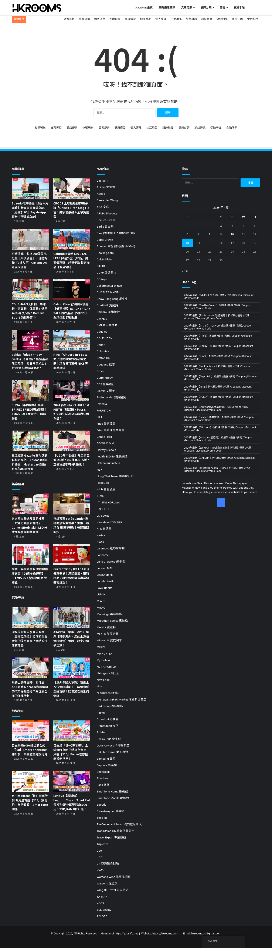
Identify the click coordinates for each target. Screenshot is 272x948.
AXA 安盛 (103, 207)
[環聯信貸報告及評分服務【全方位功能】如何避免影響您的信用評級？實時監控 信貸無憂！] (30, 617)
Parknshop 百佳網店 (110, 706)
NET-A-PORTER (106, 666)
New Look (103, 679)
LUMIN (101, 594)
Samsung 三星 (106, 758)
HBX (99, 469)
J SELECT (103, 509)
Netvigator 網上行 (108, 673)
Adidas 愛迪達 (106, 187)
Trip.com (102, 844)
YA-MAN (102, 896)
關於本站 (239, 7)
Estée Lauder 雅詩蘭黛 (111, 397)
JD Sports (103, 515)
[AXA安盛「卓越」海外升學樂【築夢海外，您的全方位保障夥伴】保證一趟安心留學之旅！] (71, 617)
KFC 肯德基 (104, 528)
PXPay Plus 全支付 (109, 739)
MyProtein (103, 660)
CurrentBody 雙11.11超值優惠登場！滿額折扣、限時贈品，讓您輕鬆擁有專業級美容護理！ (71, 575)
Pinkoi (101, 712)
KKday (101, 535)
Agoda (101, 193)
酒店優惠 (99, 19)
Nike (99, 686)
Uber (100, 850)
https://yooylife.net (126, 933)
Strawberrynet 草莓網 (110, 811)
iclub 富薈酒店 (106, 489)
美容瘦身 (130, 19)
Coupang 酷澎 (106, 364)
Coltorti (101, 344)
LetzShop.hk (105, 574)
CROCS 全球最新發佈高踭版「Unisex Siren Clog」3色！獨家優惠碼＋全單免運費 (71, 210)
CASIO (101, 266)
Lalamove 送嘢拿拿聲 (111, 548)
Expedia (102, 404)
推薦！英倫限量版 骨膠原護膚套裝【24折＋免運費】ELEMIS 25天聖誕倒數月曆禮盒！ (30, 575)
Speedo (101, 804)
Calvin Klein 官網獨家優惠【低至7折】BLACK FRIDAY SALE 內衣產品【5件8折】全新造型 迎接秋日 (71, 311)
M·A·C (101, 601)
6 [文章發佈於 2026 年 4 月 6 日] (187, 234)
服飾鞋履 (191, 19)
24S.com (102, 180)
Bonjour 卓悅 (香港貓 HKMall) (116, 246)
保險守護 (237, 19)
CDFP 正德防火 (106, 272)
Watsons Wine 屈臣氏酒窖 (114, 876)
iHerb (100, 496)
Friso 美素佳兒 (106, 423)
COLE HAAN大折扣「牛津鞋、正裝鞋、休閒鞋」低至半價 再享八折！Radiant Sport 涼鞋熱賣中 (29, 311)
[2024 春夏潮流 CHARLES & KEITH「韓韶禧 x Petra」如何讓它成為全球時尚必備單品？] (71, 390)
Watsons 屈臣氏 (107, 883)
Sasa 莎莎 (103, 785)
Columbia (103, 351)
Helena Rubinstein (108, 463)
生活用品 (176, 19)
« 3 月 (185, 271)
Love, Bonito (104, 587)
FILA (100, 417)
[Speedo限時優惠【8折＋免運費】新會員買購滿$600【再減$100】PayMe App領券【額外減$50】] (30, 188)
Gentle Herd (104, 436)
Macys (101, 607)
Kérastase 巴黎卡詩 (109, 522)
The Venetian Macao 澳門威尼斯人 (119, 824)
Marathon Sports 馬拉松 (112, 620)
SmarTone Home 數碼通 (112, 791)
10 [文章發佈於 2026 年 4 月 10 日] (232, 234)
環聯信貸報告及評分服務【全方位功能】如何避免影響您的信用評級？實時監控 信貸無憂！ (29, 638)
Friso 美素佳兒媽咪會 (111, 430)
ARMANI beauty (107, 213)
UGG (99, 857)
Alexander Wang (107, 200)
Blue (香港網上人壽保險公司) (116, 233)
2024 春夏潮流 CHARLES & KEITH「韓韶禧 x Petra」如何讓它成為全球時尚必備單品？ (71, 411)
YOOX (100, 903)
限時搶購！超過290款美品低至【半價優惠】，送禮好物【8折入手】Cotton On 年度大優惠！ (29, 260)
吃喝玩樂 (114, 19)
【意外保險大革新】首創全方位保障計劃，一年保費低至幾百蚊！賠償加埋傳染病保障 (71, 689)
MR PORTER (104, 653)
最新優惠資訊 (167, 7)
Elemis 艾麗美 (106, 390)
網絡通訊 (222, 19)
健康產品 (145, 19)
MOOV (101, 647)
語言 (222, 7)
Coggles (102, 331)
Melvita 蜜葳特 (106, 627)
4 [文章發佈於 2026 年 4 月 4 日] (243, 225)
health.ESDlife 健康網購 (112, 456)
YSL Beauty (104, 909)
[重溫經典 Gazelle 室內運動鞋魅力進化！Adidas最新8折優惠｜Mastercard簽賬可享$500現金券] (30, 441)
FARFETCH (104, 410)
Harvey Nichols (106, 450)
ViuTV (100, 870)
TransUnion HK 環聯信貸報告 (116, 831)
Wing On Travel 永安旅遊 (113, 890)
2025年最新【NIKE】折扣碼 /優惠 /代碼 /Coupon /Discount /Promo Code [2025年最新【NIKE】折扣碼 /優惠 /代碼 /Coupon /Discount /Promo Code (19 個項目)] (218, 388)
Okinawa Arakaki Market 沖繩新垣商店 (121, 699)
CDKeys (102, 279)
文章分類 (186, 7)
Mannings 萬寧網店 (109, 614)
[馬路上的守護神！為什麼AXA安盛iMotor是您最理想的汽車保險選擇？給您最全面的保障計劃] (30, 667)
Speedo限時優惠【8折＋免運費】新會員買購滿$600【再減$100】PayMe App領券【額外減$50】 (30, 210)
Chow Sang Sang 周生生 (112, 298)
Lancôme (103, 555)
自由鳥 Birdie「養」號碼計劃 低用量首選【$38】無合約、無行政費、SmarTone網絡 (30, 802)
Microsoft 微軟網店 (109, 640)
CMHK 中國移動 (107, 325)
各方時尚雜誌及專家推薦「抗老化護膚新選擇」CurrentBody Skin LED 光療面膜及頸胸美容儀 (29, 525)
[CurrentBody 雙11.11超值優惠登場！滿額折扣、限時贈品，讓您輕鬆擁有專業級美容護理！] (71, 554)
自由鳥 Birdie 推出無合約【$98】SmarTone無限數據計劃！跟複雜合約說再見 (29, 749)
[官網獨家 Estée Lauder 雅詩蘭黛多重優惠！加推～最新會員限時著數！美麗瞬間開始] (71, 503)
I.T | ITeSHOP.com (108, 502)
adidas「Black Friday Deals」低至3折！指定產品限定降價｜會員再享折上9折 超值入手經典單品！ (30, 361)
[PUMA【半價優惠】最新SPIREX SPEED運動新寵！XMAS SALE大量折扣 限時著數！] (30, 390)
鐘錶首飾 (206, 19)
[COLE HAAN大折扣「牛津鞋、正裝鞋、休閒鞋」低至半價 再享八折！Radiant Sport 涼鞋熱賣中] (30, 289)
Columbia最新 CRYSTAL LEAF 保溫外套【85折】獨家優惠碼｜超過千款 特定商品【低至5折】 (71, 260)
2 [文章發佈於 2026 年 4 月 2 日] (221, 225)
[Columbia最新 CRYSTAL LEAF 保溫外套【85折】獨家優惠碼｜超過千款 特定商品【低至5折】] (71, 239)
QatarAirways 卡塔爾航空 (113, 745)
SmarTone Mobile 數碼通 (113, 798)
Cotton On (103, 358)
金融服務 (252, 19)
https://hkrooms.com (165, 933)
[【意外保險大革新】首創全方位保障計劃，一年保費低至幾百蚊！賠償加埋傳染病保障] (71, 667)
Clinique (102, 318)
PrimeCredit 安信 (108, 725)
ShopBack (103, 771)
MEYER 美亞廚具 (108, 633)
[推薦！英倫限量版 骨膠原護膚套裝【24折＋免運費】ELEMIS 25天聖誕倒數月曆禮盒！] (30, 554)
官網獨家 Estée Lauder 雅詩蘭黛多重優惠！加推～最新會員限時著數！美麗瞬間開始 (71, 525)
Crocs (100, 371)
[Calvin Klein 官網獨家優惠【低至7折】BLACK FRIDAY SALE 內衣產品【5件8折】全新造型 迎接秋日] (71, 289)
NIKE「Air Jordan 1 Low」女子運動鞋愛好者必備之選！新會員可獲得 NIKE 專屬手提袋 (71, 361)
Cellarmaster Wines (109, 285)
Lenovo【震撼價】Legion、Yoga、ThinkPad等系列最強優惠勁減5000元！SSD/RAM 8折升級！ (71, 802)
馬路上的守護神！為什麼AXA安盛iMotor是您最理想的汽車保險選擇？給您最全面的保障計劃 (30, 689)
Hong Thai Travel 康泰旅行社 (115, 476)
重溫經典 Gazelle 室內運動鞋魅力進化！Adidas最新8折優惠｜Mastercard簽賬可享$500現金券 (29, 462)
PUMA (101, 732)
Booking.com (105, 252)
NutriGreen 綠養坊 (108, 693)
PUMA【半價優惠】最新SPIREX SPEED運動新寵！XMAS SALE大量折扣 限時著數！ (29, 411)
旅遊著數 (69, 19)
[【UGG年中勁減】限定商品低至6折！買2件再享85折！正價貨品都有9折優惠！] (71, 441)
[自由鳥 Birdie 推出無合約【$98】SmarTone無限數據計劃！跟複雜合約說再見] (30, 730)
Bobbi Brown (105, 239)
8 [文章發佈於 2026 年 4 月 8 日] (209, 234)
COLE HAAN (104, 338)
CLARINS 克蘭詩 (107, 305)
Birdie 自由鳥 (105, 226)
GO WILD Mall (106, 443)
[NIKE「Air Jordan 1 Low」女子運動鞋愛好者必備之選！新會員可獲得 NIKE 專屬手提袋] (71, 340)
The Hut (102, 817)
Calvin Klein (104, 259)
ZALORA (102, 916)
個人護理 (160, 19)
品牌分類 (205, 7)
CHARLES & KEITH (108, 292)
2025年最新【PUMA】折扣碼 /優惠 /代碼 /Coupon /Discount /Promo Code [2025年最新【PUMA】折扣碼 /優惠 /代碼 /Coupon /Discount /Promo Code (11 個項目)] (218, 398)
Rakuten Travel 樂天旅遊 (112, 752)
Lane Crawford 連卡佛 (111, 561)
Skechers (103, 778)
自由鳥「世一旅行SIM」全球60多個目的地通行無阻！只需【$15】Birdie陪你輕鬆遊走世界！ (71, 752)
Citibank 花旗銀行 (108, 312)
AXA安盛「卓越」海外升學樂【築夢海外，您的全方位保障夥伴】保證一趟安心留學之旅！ (71, 638)
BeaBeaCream (106, 220)
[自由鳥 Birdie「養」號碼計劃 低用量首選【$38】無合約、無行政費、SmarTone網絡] (30, 781)
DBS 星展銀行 (106, 384)
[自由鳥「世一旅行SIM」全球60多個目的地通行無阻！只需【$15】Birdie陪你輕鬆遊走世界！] (71, 730)
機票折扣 (84, 19)
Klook (100, 542)
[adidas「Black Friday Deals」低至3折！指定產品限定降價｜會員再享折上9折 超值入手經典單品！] (30, 340)
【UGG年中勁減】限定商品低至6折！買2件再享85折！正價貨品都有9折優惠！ (71, 459)
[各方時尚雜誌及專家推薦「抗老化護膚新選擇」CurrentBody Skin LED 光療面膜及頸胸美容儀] (30, 503)
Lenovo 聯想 (105, 568)
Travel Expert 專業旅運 (111, 837)
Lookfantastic (105, 581)
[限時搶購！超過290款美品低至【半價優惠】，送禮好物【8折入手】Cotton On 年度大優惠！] (30, 239)
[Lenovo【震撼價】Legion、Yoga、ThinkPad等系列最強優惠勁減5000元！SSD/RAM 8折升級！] (71, 781)
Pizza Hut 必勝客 (108, 719)
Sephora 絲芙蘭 (107, 765)
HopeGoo (103, 482)
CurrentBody (105, 377)
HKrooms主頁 (144, 7)
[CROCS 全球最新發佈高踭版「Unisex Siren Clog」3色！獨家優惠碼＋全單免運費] (71, 188)
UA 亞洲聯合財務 (108, 863)
